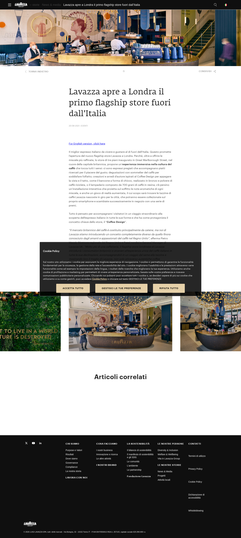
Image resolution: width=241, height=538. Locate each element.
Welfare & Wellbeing (168, 454)
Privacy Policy (195, 469)
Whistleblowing (195, 510)
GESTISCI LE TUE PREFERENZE (121, 288)
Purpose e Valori (74, 450)
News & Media (165, 471)
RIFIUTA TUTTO (168, 288)
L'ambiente (132, 465)
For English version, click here (87, 143)
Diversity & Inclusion (168, 450)
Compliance (72, 467)
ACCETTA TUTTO (73, 288)
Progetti (161, 475)
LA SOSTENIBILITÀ (138, 443)
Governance (72, 462)
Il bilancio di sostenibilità (139, 450)
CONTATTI (194, 443)
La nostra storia (73, 471)
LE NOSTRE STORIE (169, 465)
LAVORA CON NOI (76, 477)
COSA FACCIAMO (106, 443)
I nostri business (104, 450)
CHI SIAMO (72, 443)
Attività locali (164, 480)
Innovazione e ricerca (107, 454)
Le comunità (133, 461)
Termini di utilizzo (197, 456)
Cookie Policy (195, 481)
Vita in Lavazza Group (169, 458)
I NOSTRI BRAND (106, 465)
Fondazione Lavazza (139, 476)
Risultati (70, 454)
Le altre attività (103, 458)
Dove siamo (72, 458)
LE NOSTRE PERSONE (171, 443)
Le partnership (134, 470)
